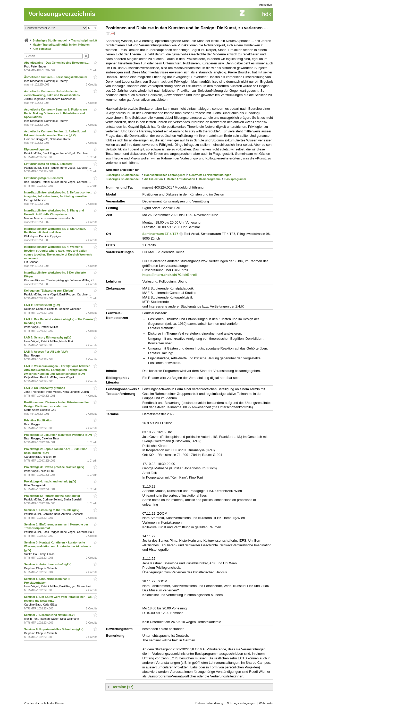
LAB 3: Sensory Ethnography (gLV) (48, 337)
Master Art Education (181, 179)
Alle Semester (41, 48)
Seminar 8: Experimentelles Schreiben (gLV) (54, 629)
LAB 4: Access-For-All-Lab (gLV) (46, 351)
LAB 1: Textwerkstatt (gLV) (42, 305)
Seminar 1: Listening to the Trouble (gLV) (52, 510)
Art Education (153, 179)
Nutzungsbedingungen (241, 703)
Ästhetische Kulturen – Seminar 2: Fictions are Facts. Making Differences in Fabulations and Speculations (55, 113)
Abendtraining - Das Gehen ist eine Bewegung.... (57, 62)
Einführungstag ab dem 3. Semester (48, 163)
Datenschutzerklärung (209, 703)
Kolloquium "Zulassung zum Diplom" (49, 290)
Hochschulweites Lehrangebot (165, 174)
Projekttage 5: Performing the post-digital (52, 495)
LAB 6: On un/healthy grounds (45, 387)
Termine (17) (122, 687)
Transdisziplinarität (84, 40)
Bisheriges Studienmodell (50, 40)
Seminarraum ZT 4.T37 (160, 234)
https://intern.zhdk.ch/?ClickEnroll (169, 275)
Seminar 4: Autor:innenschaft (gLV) (48, 564)
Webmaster (266, 703)
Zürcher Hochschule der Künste (44, 703)
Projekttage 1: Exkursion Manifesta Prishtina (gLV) (58, 434)
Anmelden (265, 4)
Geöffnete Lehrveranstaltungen (210, 174)
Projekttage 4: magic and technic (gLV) (50, 481)
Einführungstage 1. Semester (44, 178)
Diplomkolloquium (36, 149)
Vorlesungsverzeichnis (61, 13)
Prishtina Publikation (38, 420)
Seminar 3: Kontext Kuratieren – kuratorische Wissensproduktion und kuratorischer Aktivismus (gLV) (57, 546)
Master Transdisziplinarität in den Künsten (60, 44)
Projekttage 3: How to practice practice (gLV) (54, 467)
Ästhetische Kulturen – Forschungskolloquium (56, 77)
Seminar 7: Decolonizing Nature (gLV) (49, 614)
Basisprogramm (210, 179)
